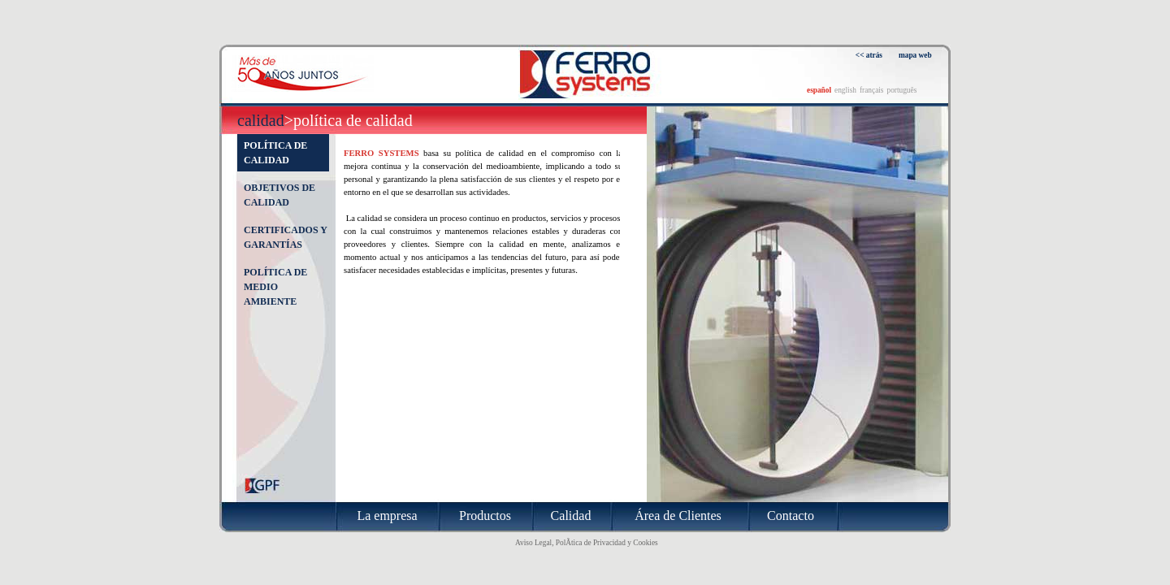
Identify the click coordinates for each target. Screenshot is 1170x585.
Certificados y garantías (285, 237)
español (819, 90)
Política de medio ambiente (275, 286)
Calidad (260, 120)
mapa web (915, 55)
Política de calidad (275, 153)
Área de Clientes (678, 515)
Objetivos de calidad (279, 195)
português (901, 90)
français (872, 90)
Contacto (790, 515)
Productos (485, 515)
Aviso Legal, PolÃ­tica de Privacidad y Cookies (586, 543)
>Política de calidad (348, 120)
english (845, 90)
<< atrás (869, 55)
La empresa (387, 515)
